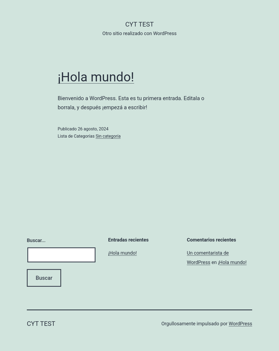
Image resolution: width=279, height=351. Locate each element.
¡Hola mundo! (96, 77)
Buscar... (36, 240)
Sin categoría (108, 136)
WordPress (240, 323)
